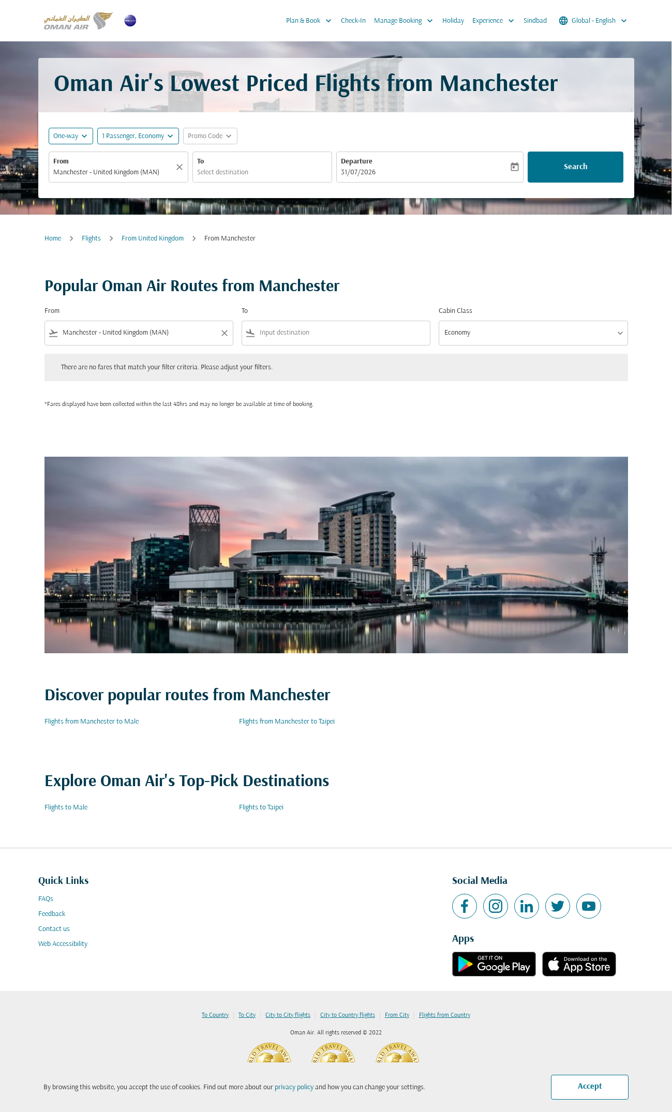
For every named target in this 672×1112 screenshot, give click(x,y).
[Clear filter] (224, 333)
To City (247, 1015)
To (200, 162)
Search (576, 167)
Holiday (453, 21)
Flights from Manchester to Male (91, 722)
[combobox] (113, 172)
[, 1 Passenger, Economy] (133, 136)
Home (52, 239)
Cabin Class (455, 311)
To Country (215, 1015)
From (61, 162)
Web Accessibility (62, 944)
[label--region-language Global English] (593, 20)
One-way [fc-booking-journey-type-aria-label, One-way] (65, 136)
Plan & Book (311, 20)
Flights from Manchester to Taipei (287, 722)
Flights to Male (65, 808)
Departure (356, 162)
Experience (495, 20)
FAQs (45, 899)
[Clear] (181, 167)
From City (397, 1015)
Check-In (353, 21)
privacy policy (294, 1087)
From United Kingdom (153, 239)
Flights (91, 239)
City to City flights (287, 1015)
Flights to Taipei (261, 808)
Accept (590, 1087)
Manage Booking (406, 20)
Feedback (51, 914)
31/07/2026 (358, 172)
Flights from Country (444, 1015)
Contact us (54, 929)
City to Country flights (347, 1015)
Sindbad (535, 21)
